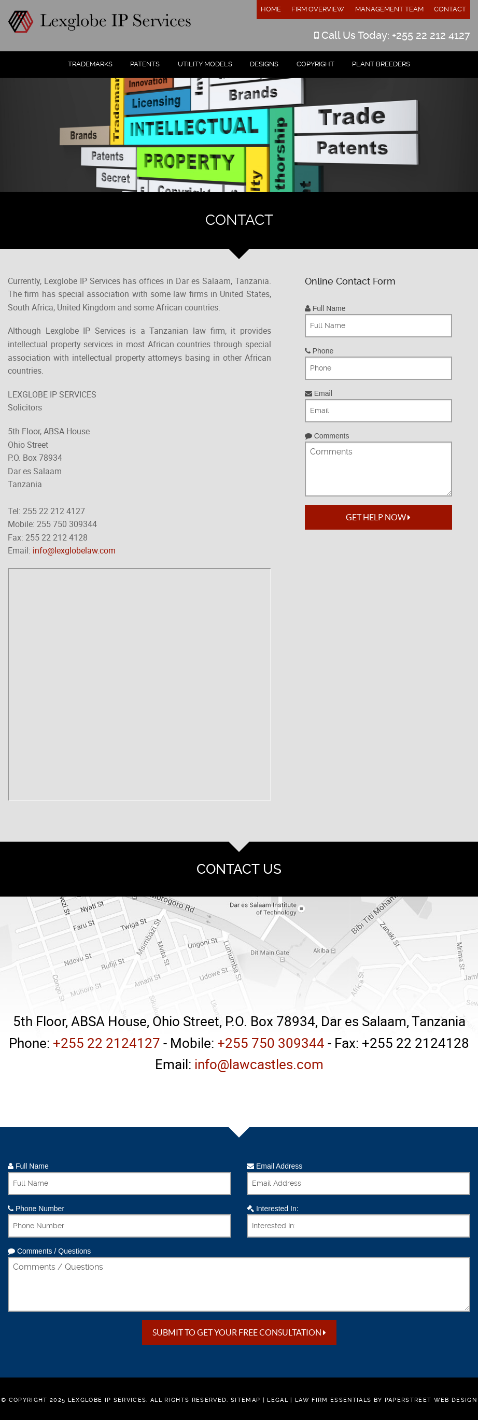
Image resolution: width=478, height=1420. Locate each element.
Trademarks (90, 64)
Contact (450, 9)
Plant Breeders (381, 64)
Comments (327, 436)
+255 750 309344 (271, 1043)
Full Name (325, 308)
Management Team (389, 9)
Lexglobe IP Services (107, 1400)
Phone (319, 351)
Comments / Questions (49, 1251)
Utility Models (205, 64)
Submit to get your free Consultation (239, 1332)
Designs (264, 64)
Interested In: (273, 1208)
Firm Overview (317, 9)
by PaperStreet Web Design (425, 1400)
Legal (277, 1400)
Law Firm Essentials (333, 1400)
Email (318, 393)
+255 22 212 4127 (431, 35)
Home (271, 9)
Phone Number (36, 1208)
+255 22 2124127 (106, 1043)
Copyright (315, 64)
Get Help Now (378, 517)
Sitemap (245, 1400)
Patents (145, 64)
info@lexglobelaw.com (74, 550)
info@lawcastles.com (259, 1064)
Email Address (274, 1166)
